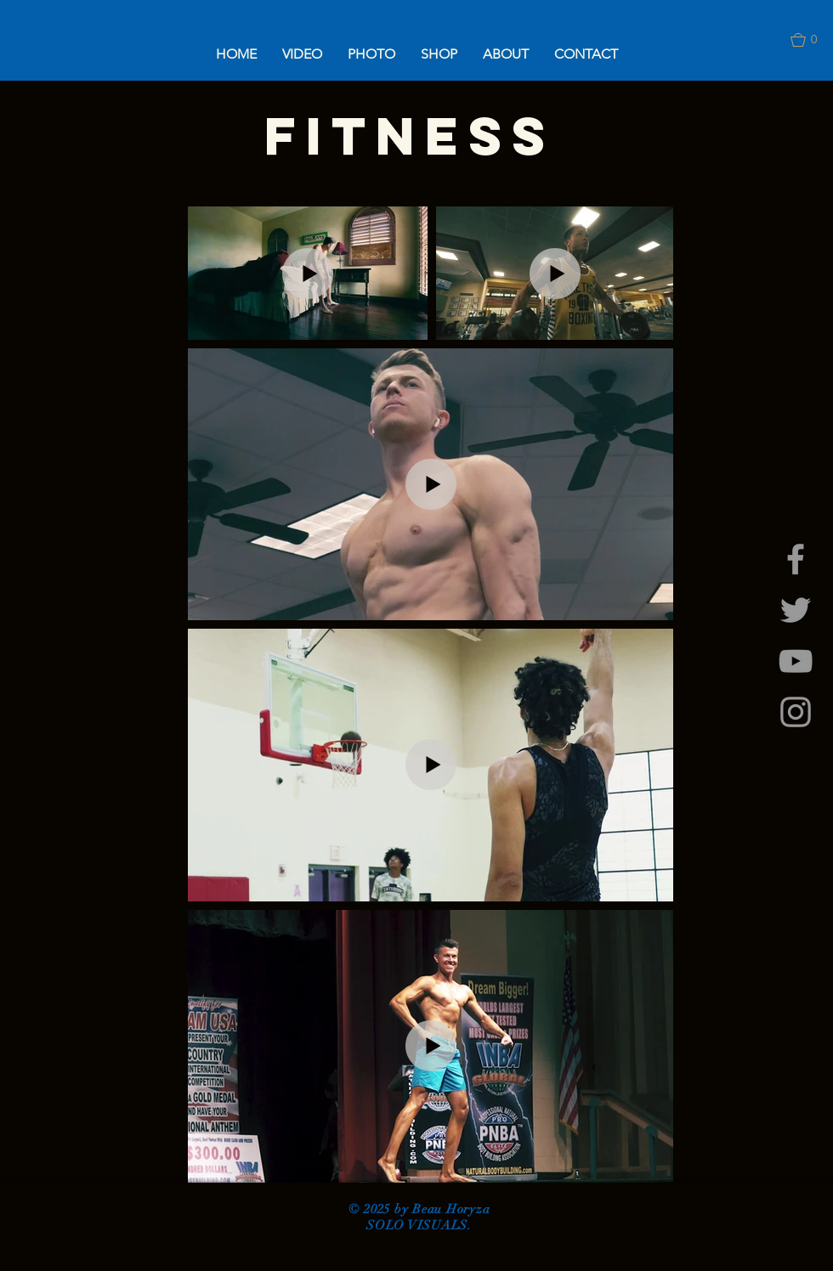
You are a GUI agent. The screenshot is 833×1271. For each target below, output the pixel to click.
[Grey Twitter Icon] (795, 610)
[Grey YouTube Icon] (795, 661)
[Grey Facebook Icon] (795, 559)
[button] (302, 54)
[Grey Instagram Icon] (795, 712)
